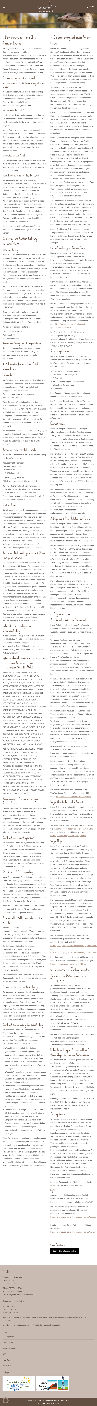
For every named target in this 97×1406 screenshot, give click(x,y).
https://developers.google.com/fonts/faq (75, 829)
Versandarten (8, 1342)
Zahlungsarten (8, 1337)
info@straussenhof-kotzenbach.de (21, 1295)
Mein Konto (7, 1360)
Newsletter (7, 1366)
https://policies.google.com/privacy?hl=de (73, 796)
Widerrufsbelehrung (10, 1348)
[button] (5, 1400)
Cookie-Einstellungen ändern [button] (64, 1251)
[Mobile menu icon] (4, 6)
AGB (4, 1354)
